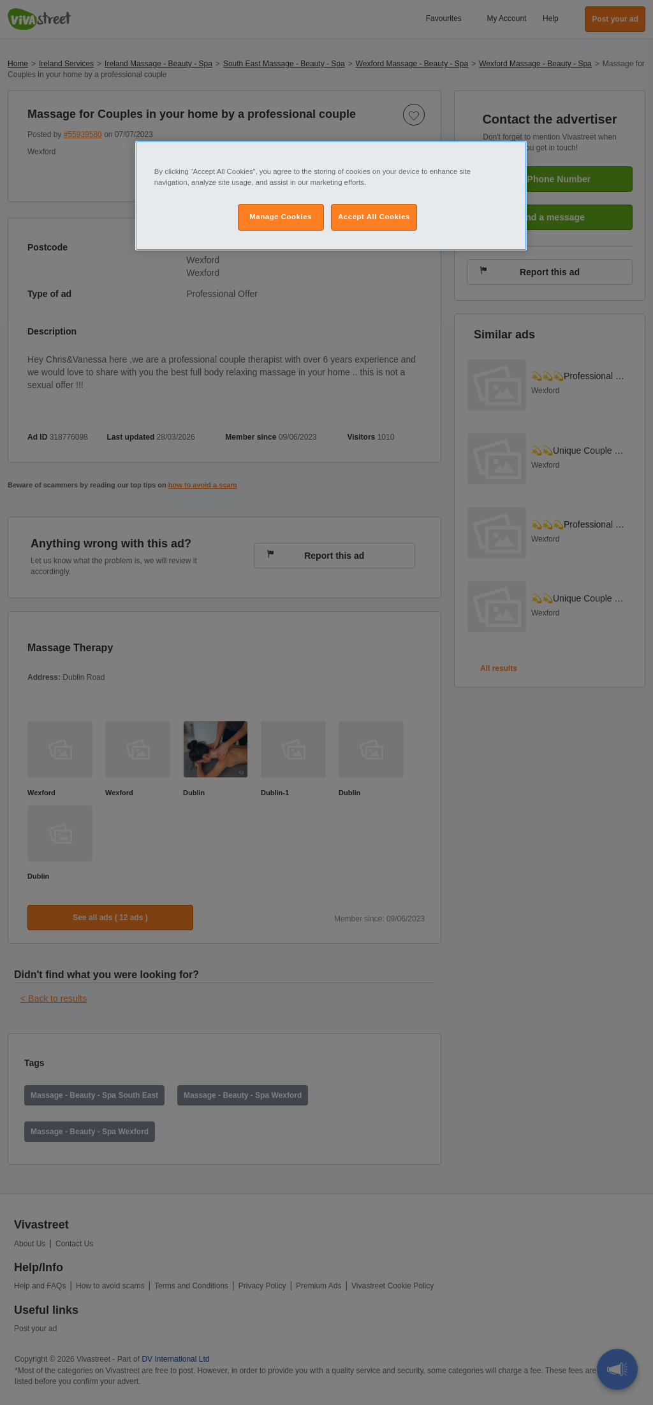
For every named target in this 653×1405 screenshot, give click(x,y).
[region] (331, 195)
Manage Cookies (280, 216)
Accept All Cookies (374, 216)
